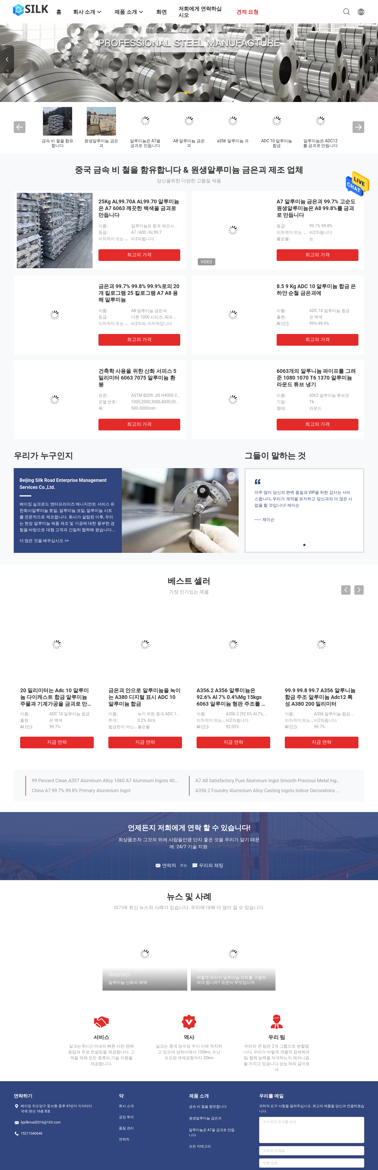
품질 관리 (126, 1128)
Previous (7, 59)
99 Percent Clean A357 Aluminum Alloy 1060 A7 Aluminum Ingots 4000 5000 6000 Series (105, 780)
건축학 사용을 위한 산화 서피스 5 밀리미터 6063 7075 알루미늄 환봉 (137, 377)
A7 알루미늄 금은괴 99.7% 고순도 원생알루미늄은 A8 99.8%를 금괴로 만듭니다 (316, 208)
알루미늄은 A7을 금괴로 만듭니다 (145, 143)
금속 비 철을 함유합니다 (57, 143)
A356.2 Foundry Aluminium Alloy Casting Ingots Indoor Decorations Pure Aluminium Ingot (268, 790)
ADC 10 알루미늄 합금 (276, 143)
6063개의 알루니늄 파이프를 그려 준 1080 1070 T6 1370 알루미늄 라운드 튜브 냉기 (316, 377)
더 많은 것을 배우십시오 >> (44, 540)
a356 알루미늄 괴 (233, 141)
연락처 (124, 1139)
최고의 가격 (139, 254)
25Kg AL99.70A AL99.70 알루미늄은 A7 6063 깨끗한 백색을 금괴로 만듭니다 (138, 208)
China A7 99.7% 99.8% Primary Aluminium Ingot (81, 790)
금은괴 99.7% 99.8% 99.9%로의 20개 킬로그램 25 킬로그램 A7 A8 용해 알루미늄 (138, 293)
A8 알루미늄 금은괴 (189, 143)
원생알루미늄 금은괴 (101, 143)
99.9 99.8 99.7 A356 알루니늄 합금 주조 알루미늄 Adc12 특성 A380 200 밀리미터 (320, 697)
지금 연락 (57, 742)
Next (371, 59)
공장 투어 (126, 1117)
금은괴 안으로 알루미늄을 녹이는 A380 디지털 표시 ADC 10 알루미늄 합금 (144, 697)
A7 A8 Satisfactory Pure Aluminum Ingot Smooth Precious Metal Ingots (268, 780)
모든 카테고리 (200, 1146)
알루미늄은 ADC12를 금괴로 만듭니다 (320, 143)
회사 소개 (126, 1106)
